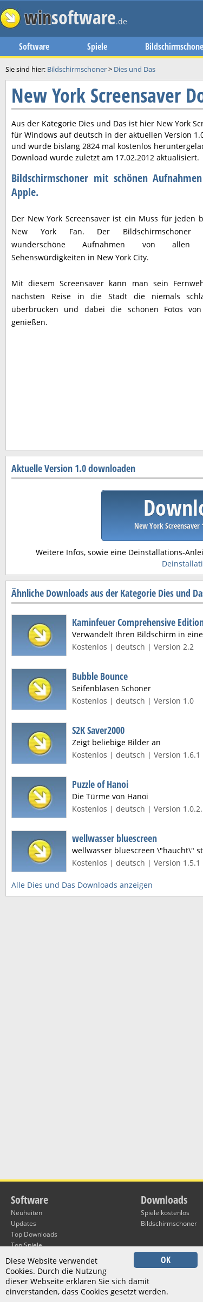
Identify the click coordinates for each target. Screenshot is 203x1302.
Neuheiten (26, 1212)
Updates (23, 1223)
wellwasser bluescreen (114, 838)
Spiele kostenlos (165, 1212)
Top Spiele (26, 1245)
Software (34, 46)
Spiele (97, 46)
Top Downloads (34, 1234)
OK (166, 1260)
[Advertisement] (101, 325)
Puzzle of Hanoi (100, 784)
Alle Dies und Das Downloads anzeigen (82, 885)
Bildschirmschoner (169, 1223)
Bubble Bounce (100, 676)
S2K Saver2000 (98, 730)
